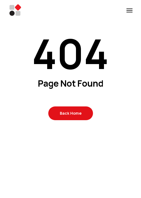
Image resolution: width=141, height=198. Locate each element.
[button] (129, 10)
